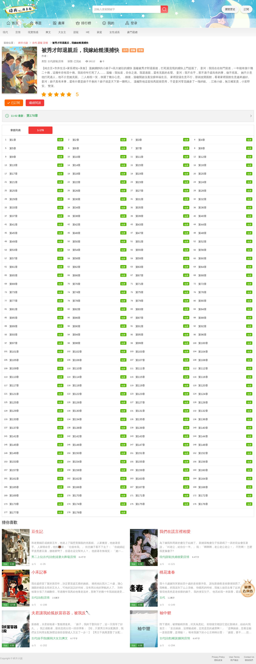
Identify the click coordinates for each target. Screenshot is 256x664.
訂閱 (246, 9)
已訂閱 (15, 102)
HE (87, 32)
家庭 (99, 32)
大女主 (62, 32)
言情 (18, 32)
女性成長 (114, 32)
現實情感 (33, 32)
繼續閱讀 (35, 102)
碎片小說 (23, 43)
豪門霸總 (132, 32)
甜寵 (76, 32)
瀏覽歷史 (230, 9)
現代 (5, 32)
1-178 (40, 130)
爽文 (48, 32)
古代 (34, 43)
